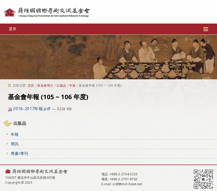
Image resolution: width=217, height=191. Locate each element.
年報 (72, 85)
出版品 (61, 85)
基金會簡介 (45, 85)
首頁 (31, 85)
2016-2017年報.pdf (30, 108)
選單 (108, 28)
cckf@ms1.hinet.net (127, 184)
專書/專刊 (19, 153)
